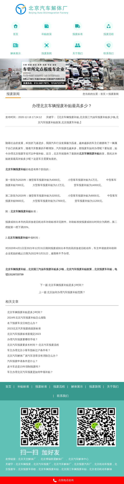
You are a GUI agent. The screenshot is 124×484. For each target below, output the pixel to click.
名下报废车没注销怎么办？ (22, 323)
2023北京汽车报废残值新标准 (24, 328)
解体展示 (77, 386)
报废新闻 (113, 93)
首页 (103, 93)
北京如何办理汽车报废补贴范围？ (66, 292)
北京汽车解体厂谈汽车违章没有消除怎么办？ (32, 355)
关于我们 (113, 386)
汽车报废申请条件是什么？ (22, 361)
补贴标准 (23, 386)
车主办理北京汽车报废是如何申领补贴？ (30, 372)
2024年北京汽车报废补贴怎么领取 (26, 317)
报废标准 (41, 386)
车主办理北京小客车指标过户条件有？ (28, 350)
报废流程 (59, 386)
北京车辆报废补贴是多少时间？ (66, 285)
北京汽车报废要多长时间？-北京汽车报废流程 (33, 344)
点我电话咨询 (62, 480)
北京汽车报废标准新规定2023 (24, 333)
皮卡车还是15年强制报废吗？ (24, 366)
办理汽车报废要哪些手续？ (22, 339)
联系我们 (63, 395)
